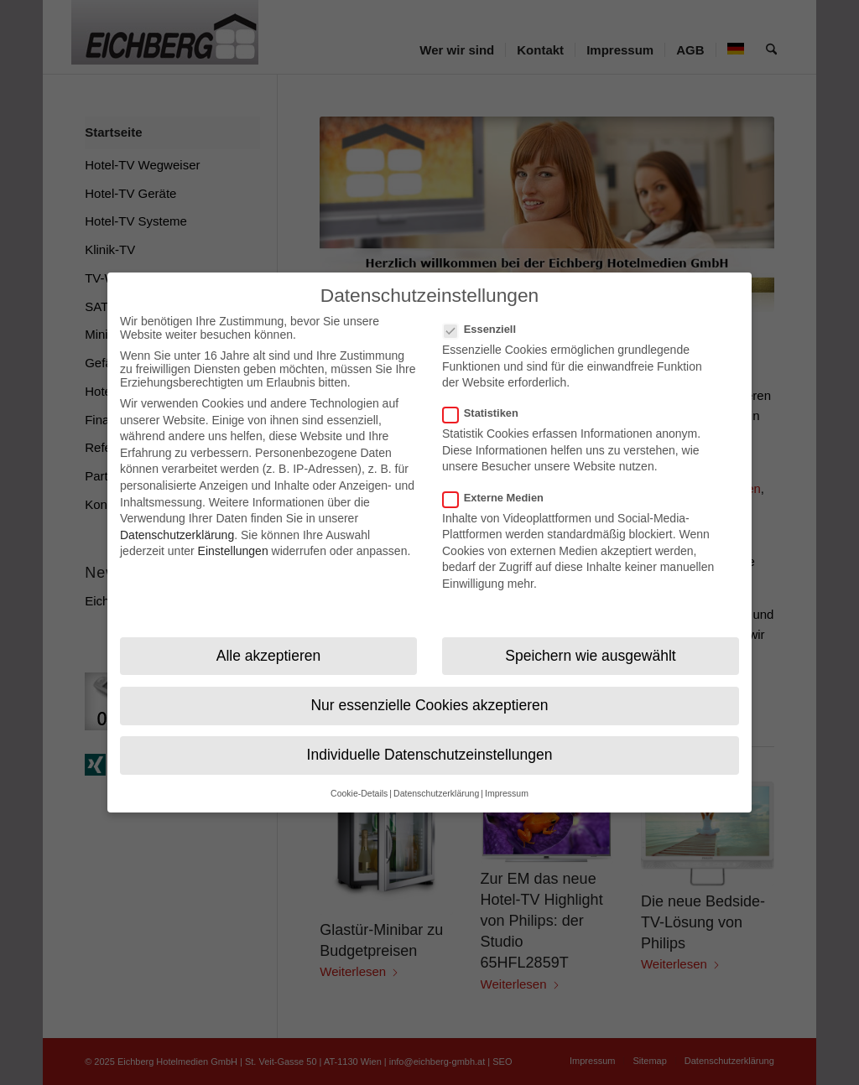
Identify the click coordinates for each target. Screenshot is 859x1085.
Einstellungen (233, 538)
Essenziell (486, 315)
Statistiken (487, 400)
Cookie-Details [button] (359, 781)
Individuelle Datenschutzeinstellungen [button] (430, 741)
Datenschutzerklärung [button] (436, 781)
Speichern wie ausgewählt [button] (590, 642)
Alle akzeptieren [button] (268, 642)
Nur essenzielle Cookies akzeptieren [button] (429, 691)
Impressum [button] (506, 781)
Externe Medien (500, 484)
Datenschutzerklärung (177, 521)
